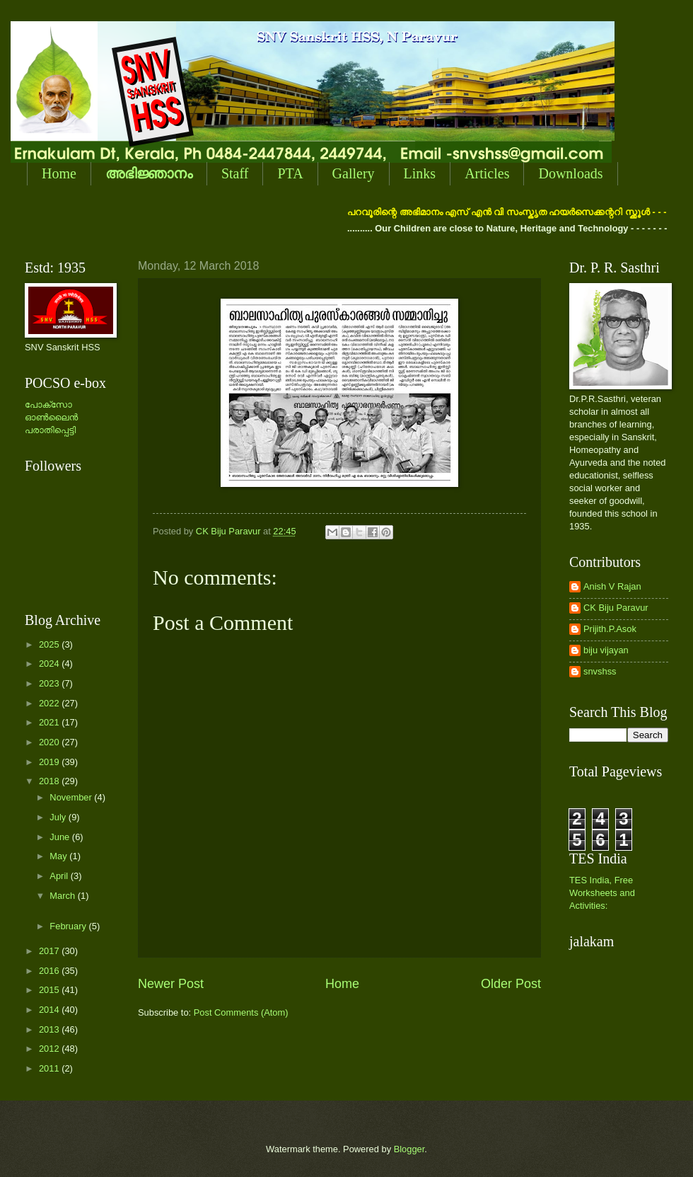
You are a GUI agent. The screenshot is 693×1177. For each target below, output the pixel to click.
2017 (50, 951)
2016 (50, 970)
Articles (487, 173)
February (69, 926)
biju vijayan (606, 650)
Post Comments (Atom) (241, 1012)
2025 (50, 644)
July (59, 817)
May (59, 856)
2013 (50, 1029)
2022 (50, 703)
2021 (50, 722)
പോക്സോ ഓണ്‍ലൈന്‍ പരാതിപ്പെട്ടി (51, 417)
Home (59, 173)
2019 (50, 762)
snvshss (600, 671)
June (61, 837)
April (60, 876)
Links (420, 173)
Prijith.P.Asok (609, 629)
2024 (50, 663)
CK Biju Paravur (615, 607)
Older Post (511, 984)
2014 (50, 1009)
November (72, 797)
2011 (50, 1068)
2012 (50, 1048)
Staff (235, 173)
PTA (290, 173)
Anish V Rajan (612, 586)
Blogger (409, 1149)
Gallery (353, 173)
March (63, 895)
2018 (50, 781)
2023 (50, 683)
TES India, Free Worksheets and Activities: (602, 893)
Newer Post (171, 984)
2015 (50, 989)
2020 (50, 742)
